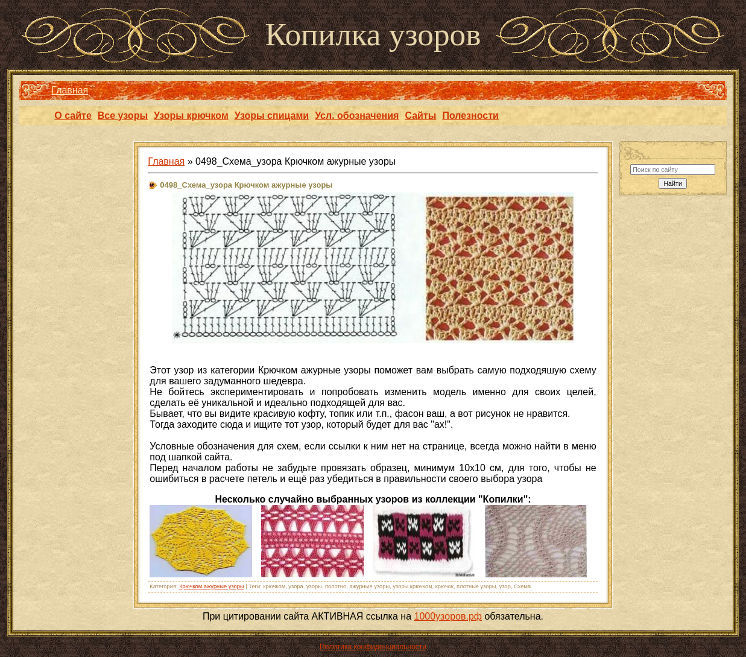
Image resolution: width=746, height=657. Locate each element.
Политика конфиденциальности (373, 647)
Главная (69, 90)
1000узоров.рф (448, 616)
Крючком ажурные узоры (211, 586)
